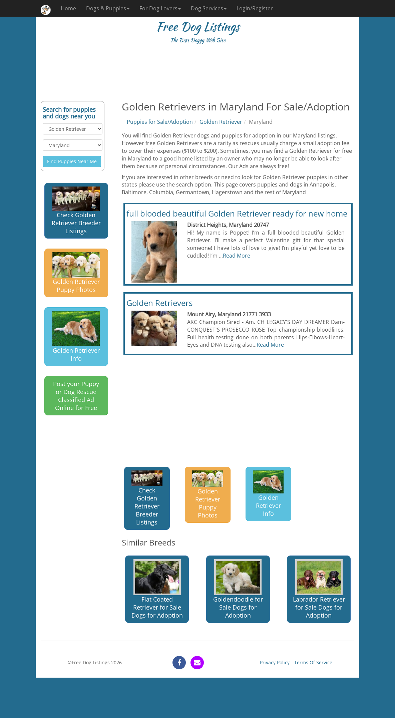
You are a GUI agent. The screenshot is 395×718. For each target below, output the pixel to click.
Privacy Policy (275, 662)
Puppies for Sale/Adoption (160, 121)
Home (68, 8)
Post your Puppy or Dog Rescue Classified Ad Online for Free (76, 396)
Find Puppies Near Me (72, 161)
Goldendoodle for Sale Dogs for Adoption (238, 589)
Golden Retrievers (159, 302)
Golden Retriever (221, 121)
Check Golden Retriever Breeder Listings (76, 211)
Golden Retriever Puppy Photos (76, 273)
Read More (236, 255)
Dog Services (209, 8)
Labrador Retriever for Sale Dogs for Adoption (319, 589)
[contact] (197, 662)
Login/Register (255, 8)
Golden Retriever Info (76, 336)
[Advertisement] (197, 76)
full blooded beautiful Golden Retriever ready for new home (236, 213)
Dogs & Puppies (107, 8)
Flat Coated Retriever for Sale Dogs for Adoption (157, 589)
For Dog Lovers (160, 8)
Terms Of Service (313, 662)
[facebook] (179, 662)
